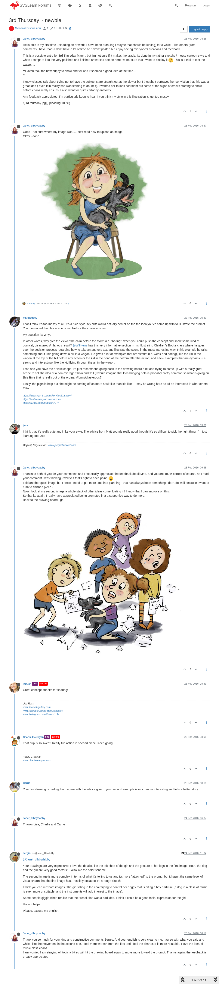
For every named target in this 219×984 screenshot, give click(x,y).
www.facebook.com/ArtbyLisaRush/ (43, 710)
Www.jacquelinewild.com (62, 445)
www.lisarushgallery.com (36, 707)
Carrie (26, 783)
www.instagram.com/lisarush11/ (41, 714)
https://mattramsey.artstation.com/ (42, 399)
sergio (27, 853)
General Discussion (28, 28)
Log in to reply (200, 29)
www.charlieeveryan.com (37, 760)
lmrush (27, 683)
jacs (25, 425)
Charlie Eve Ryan (33, 737)
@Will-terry (80, 345)
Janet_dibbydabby (34, 38)
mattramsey (30, 317)
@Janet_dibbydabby (43, 853)
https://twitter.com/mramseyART (41, 402)
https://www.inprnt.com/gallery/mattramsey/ (47, 395)
